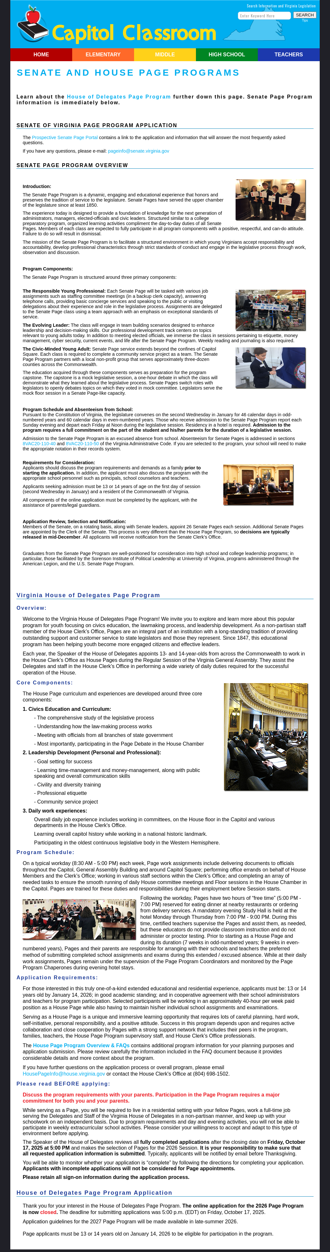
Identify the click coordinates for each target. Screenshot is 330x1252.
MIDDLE (165, 54)
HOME (41, 54)
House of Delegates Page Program (119, 96)
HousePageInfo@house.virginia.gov (64, 1074)
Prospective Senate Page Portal (65, 137)
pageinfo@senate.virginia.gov (138, 151)
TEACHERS (289, 54)
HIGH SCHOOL (227, 54)
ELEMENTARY (103, 54)
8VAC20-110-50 (82, 443)
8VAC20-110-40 (39, 443)
